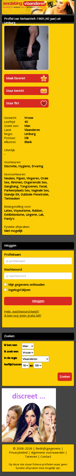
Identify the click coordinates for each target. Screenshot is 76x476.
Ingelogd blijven (18, 290)
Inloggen (38, 301)
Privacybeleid (18, 452)
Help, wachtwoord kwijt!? (21, 311)
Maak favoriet (15, 78)
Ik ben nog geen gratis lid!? (22, 315)
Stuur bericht (15, 91)
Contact (46, 456)
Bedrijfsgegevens (48, 448)
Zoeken (65, 377)
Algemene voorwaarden (47, 452)
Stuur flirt (12, 103)
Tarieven (31, 456)
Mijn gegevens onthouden (26, 284)
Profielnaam (12, 254)
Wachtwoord (13, 269)
